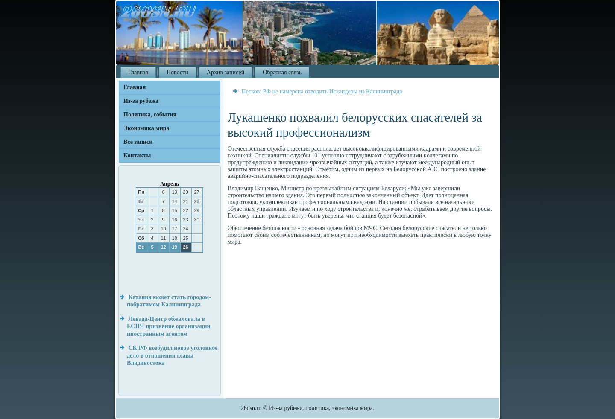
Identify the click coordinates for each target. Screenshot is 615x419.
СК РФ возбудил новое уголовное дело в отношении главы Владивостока (172, 355)
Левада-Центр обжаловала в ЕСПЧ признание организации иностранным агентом (169, 326)
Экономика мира (146, 128)
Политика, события (149, 114)
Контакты (137, 155)
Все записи (137, 142)
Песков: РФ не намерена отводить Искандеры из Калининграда (322, 91)
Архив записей (225, 72)
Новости (177, 72)
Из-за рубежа (140, 101)
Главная (138, 72)
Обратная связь (282, 72)
